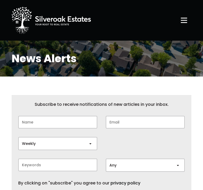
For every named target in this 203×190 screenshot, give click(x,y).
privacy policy (125, 183)
